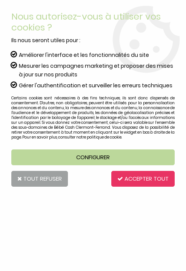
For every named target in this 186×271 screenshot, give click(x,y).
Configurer (93, 157)
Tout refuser (39, 179)
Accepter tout (143, 179)
